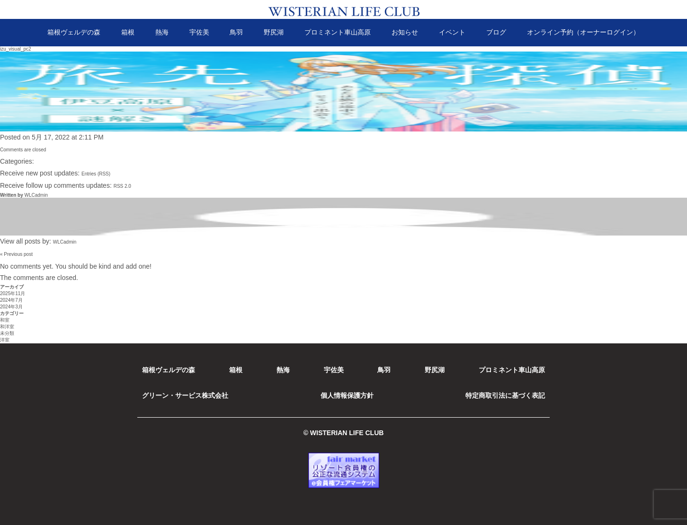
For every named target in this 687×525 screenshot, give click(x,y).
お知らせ (405, 32)
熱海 (162, 32)
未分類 (7, 333)
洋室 (4, 339)
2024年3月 (11, 306)
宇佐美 (199, 32)
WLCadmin (35, 195)
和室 (4, 320)
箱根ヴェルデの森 (73, 32)
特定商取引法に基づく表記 (505, 395)
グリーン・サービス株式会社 (185, 395)
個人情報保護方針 (347, 395)
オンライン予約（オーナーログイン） (583, 32)
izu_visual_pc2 (15, 49)
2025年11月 (12, 293)
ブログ (496, 32)
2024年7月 (11, 300)
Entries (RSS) (95, 173)
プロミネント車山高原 (337, 32)
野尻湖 (274, 32)
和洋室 (7, 326)
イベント (452, 32)
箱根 (127, 32)
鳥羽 (236, 32)
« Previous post (16, 254)
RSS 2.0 (122, 186)
